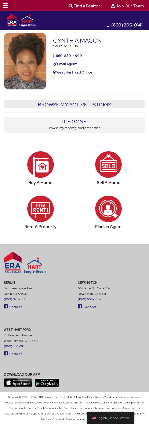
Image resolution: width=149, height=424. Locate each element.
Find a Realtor (84, 6)
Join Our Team (127, 6)
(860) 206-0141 (125, 25)
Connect (13, 307)
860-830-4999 (67, 56)
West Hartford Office (72, 72)
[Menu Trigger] (5, 5)
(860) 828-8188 (15, 299)
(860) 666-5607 (89, 299)
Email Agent (65, 64)
